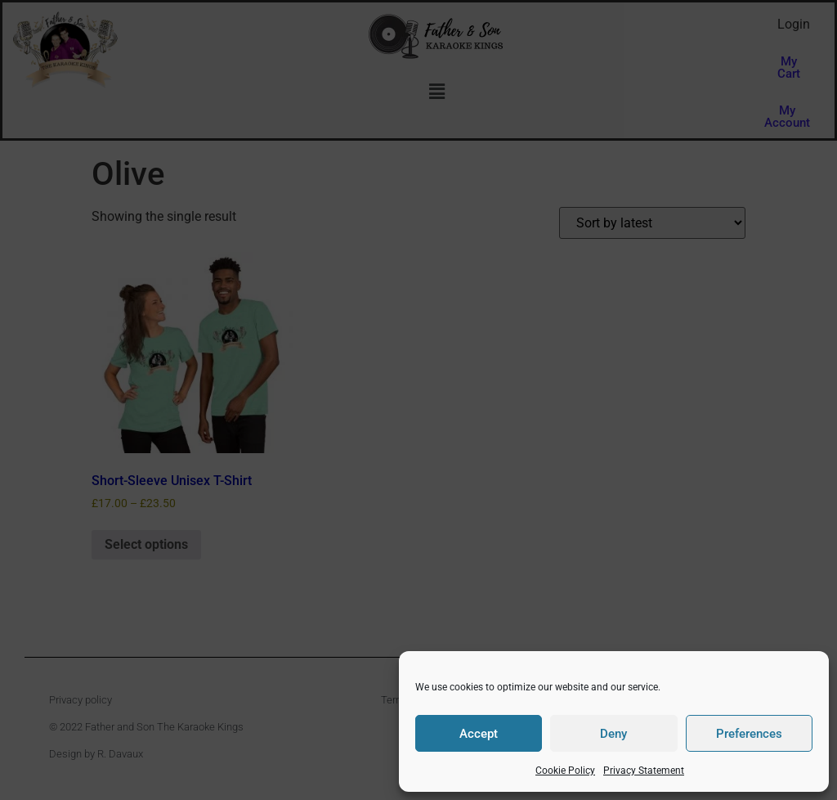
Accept (478, 733)
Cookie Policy (565, 770)
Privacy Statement (643, 770)
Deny (613, 733)
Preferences (749, 733)
